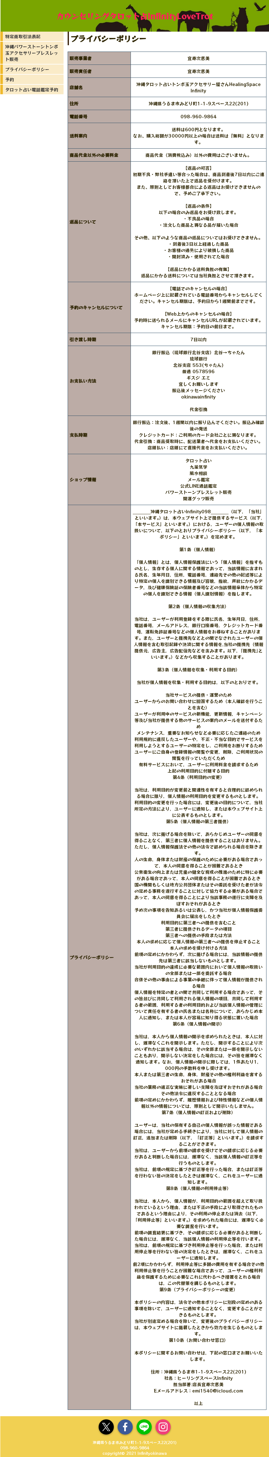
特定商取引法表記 (22, 36)
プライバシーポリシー (27, 69)
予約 (9, 79)
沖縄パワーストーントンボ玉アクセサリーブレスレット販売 (31, 52)
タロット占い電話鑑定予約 (31, 89)
